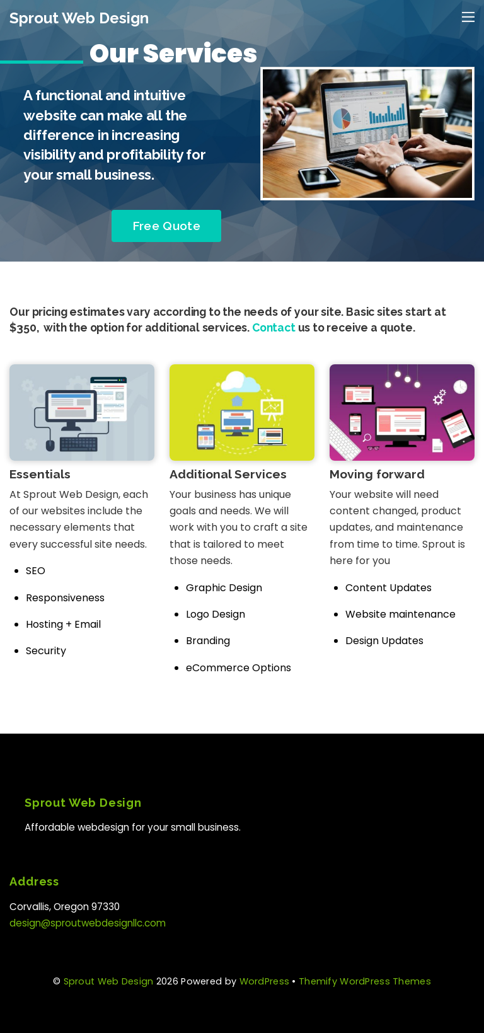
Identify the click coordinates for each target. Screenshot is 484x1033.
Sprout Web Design (109, 981)
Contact (274, 327)
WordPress (264, 981)
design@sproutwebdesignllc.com (87, 923)
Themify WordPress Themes (365, 981)
